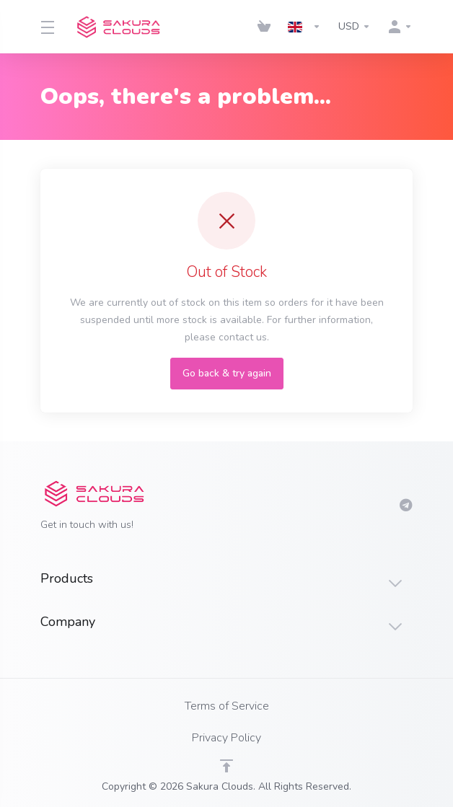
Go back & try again (226, 373)
